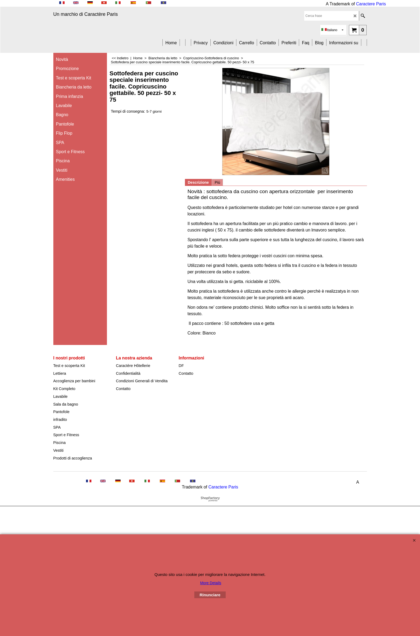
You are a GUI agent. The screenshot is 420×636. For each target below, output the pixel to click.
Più (217, 182)
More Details (210, 583)
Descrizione (198, 182)
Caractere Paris (371, 4)
